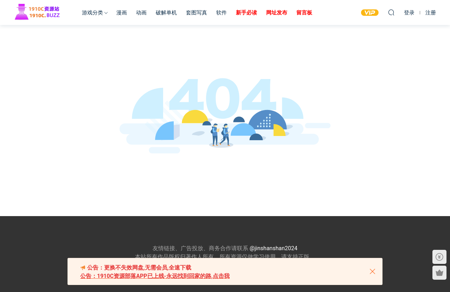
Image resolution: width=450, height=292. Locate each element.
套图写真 (196, 12)
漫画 (121, 12)
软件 (221, 12)
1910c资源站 (40, 12)
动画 (141, 12)
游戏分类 (92, 12)
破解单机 (166, 12)
